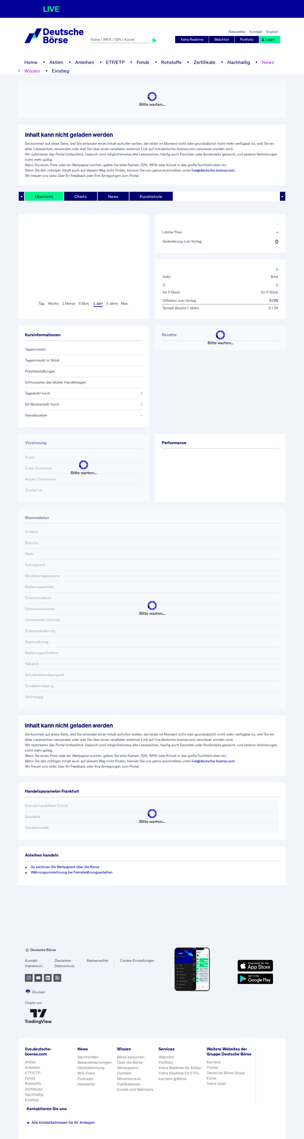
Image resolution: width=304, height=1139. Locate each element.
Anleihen (84, 62)
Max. (125, 303)
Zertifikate (205, 62)
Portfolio (247, 39)
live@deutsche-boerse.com (213, 170)
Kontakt (256, 31)
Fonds (143, 62)
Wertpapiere (127, 1067)
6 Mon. (84, 303)
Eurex (212, 1078)
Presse (212, 1067)
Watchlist (221, 39)
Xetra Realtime (191, 39)
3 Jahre (112, 303)
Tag (41, 303)
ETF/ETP (115, 62)
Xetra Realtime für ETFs (179, 1073)
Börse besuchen (130, 1057)
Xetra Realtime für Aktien (180, 1067)
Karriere (214, 1062)
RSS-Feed (86, 1073)
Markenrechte (97, 960)
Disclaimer (63, 960)
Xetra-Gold (216, 1083)
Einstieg (60, 70)
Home (30, 62)
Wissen (32, 70)
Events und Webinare (135, 1089)
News (268, 62)
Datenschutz (65, 966)
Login (268, 39)
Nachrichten (87, 1057)
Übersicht (44, 196)
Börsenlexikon (129, 1078)
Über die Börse (129, 1062)
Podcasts (85, 1078)
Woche (53, 303)
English (272, 31)
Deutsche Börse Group (226, 1072)
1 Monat (68, 303)
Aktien (56, 62)
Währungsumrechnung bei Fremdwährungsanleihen (72, 872)
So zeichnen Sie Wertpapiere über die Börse (65, 867)
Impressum (33, 966)
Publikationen (128, 1084)
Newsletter (237, 31)
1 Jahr (98, 303)
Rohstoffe (171, 62)
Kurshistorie (151, 196)
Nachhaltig (238, 62)
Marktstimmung (90, 1067)
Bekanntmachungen (94, 1062)
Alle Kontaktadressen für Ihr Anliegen (61, 1122)
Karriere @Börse (173, 1078)
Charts (81, 196)
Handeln (124, 1073)
